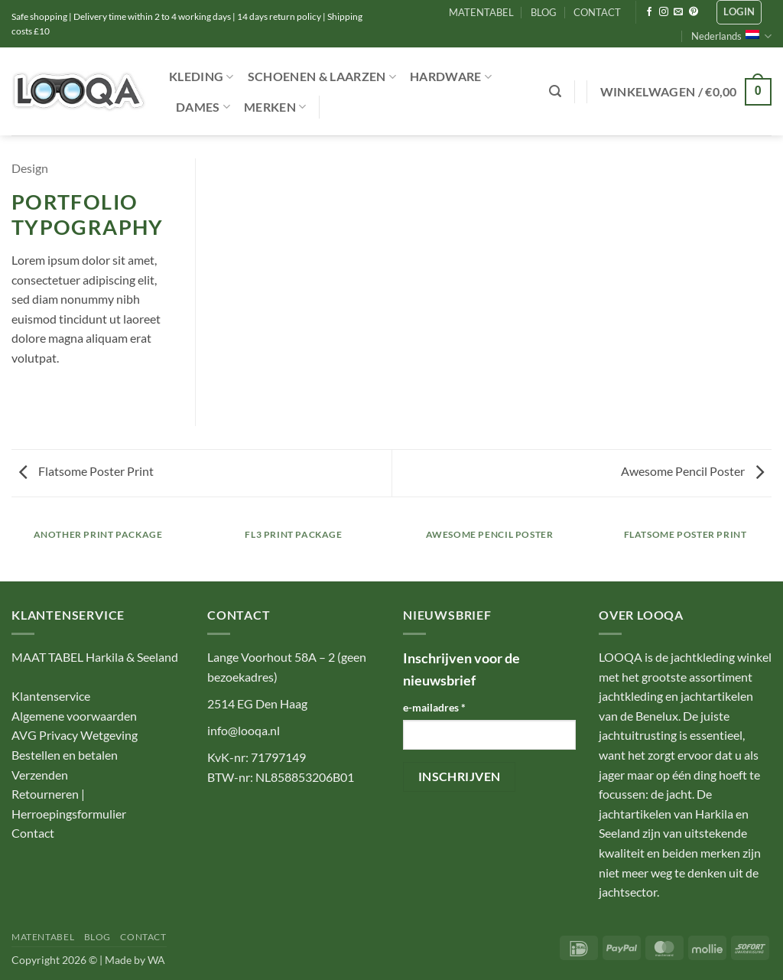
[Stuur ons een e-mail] (678, 12)
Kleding (201, 76)
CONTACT (597, 12)
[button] (739, 12)
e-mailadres (434, 707)
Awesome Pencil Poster (692, 471)
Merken (275, 107)
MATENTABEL (481, 12)
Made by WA (135, 959)
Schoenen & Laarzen (322, 76)
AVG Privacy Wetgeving (74, 735)
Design (29, 168)
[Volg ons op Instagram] (663, 12)
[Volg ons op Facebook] (649, 12)
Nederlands (731, 36)
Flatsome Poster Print (86, 471)
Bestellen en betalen (64, 754)
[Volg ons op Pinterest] (693, 12)
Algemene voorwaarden (74, 715)
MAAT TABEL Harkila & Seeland (94, 657)
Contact (32, 832)
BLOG (544, 12)
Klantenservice (50, 696)
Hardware (451, 76)
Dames (203, 107)
